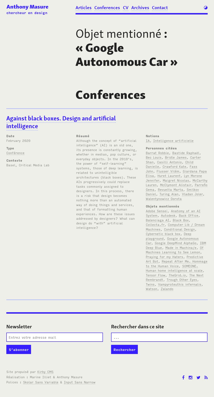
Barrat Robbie (157, 153)
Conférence (15, 153)
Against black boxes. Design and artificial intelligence (61, 122)
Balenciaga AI (157, 220)
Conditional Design (179, 229)
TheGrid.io (177, 275)
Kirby (45, 371)
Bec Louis (154, 157)
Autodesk (168, 215)
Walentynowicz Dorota (164, 198)
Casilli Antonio (169, 162)
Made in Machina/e (180, 247)
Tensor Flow (155, 275)
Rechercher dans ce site (137, 326)
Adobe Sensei (156, 211)
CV (125, 7)
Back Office (188, 215)
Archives (140, 7)
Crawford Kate (174, 166)
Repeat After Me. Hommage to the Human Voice (176, 263)
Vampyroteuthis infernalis (179, 284)
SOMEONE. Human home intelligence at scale (174, 268)
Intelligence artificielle (173, 140)
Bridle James (176, 157)
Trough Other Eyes (182, 279)
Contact (160, 7)
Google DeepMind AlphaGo (175, 243)
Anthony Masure (27, 6)
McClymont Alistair (175, 185)
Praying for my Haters (164, 257)
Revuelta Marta (170, 189)
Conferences (107, 7)
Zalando (167, 289)
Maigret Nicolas (176, 180)
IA (148, 140)
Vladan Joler (192, 194)
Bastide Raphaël (185, 153)
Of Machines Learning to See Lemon (175, 249)
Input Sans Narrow (79, 382)
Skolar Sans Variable (40, 382)
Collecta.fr (155, 224)
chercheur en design (26, 12)
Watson (151, 289)
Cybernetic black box (163, 234)
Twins (150, 284)
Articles (83, 7)
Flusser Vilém (168, 171)
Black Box (181, 220)
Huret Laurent (169, 175)
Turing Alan (168, 194)
